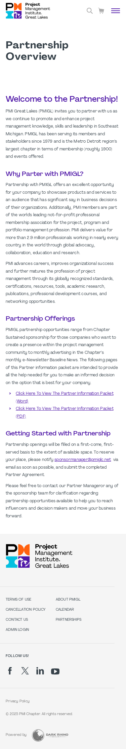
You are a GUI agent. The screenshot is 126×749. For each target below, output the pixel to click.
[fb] (10, 670)
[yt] (55, 671)
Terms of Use (19, 600)
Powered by (16, 735)
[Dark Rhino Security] (50, 735)
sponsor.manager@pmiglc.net (82, 460)
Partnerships (69, 620)
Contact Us (17, 620)
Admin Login (17, 630)
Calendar (65, 610)
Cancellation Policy (25, 610)
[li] (40, 670)
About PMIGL (68, 600)
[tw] (25, 670)
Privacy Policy (18, 701)
